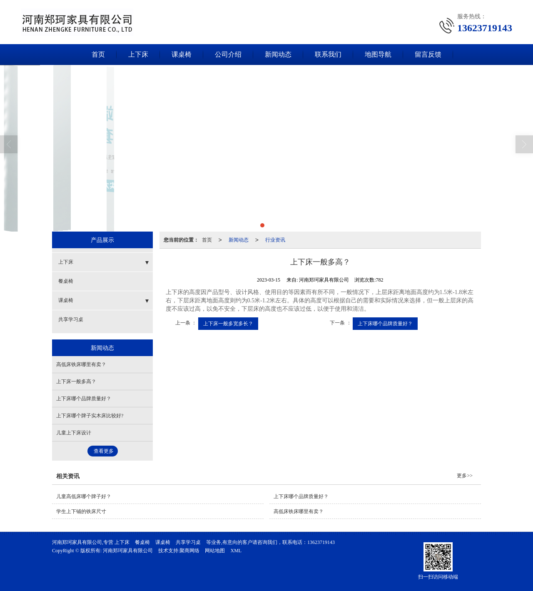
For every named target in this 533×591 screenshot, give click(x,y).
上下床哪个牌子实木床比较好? (89, 416)
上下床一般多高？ (76, 381)
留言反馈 (428, 54)
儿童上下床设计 (73, 433)
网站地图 (215, 551)
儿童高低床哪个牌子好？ (83, 496)
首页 (98, 54)
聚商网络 (189, 551)
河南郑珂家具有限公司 (128, 551)
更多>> (465, 476)
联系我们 (328, 54)
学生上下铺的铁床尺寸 (81, 511)
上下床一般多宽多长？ (228, 324)
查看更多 (104, 451)
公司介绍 (228, 54)
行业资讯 (275, 240)
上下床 (138, 54)
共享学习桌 (70, 319)
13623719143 (321, 542)
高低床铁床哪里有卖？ (81, 364)
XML (236, 551)
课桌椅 (182, 54)
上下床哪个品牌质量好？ (385, 324)
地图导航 (378, 54)
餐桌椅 (65, 281)
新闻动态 (278, 54)
